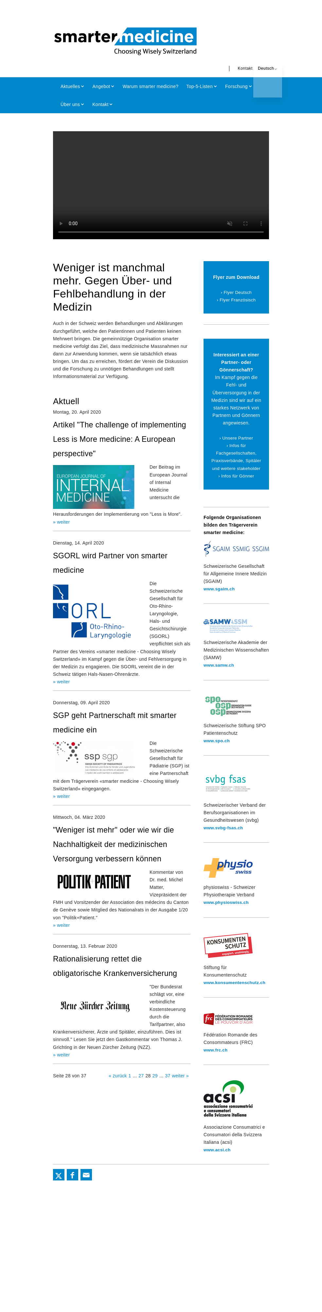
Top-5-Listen (199, 86)
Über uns (70, 104)
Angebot (101, 86)
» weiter (61, 521)
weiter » (180, 1085)
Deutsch (256, 68)
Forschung (236, 86)
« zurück (118, 1085)
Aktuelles (70, 86)
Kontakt (235, 68)
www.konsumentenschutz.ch (236, 990)
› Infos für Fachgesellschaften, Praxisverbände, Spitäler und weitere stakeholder (236, 460)
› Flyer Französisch (236, 299)
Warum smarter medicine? (151, 86)
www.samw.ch (220, 672)
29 (155, 1085)
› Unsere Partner (236, 437)
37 (167, 1085)
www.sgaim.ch (220, 596)
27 (141, 1085)
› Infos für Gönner (236, 483)
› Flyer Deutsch (236, 292)
